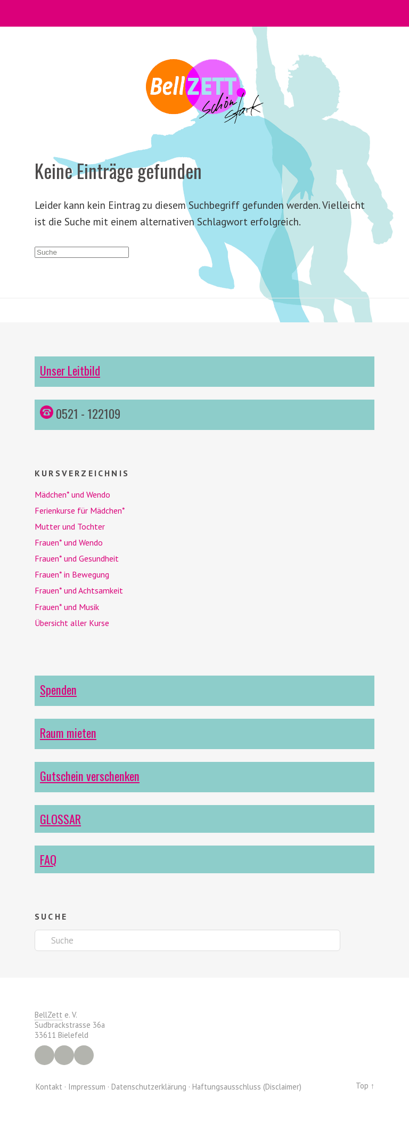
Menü (204, 13)
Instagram (64, 1055)
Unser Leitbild (70, 370)
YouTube (84, 1055)
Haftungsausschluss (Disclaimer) (246, 1087)
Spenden (58, 689)
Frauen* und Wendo (69, 542)
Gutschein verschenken (90, 775)
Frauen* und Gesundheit (77, 558)
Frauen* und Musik (67, 607)
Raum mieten (68, 732)
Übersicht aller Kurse (72, 623)
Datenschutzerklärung (148, 1087)
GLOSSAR (60, 818)
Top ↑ (365, 1086)
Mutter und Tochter (70, 526)
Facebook (44, 1055)
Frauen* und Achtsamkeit (79, 590)
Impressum (86, 1087)
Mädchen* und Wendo (72, 494)
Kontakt (49, 1087)
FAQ (48, 859)
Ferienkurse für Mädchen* (80, 510)
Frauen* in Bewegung (72, 574)
